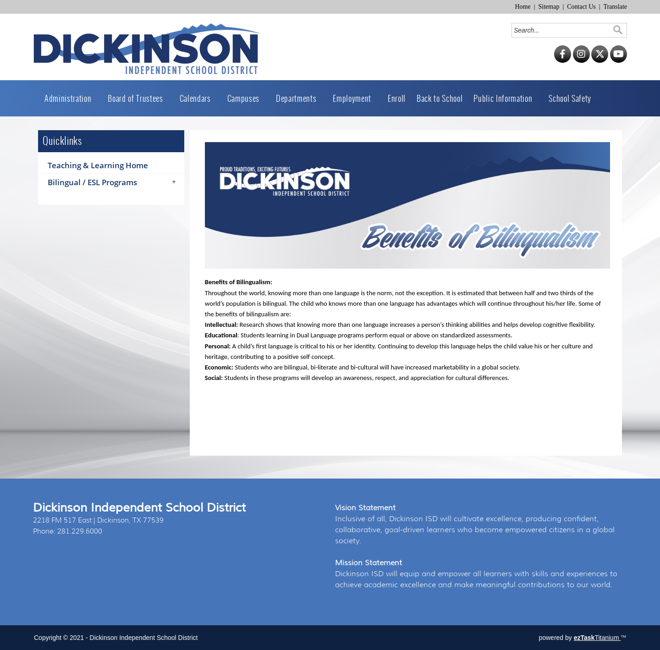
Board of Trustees (138, 98)
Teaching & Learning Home (98, 165)
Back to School (439, 98)
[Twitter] (599, 60)
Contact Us (581, 6)
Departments (299, 98)
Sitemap (549, 6)
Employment (355, 98)
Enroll (397, 98)
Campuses (246, 98)
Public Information (505, 98)
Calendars (198, 98)
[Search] (562, 30)
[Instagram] (581, 60)
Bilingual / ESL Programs (115, 182)
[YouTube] (618, 60)
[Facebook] (562, 60)
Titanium (597, 637)
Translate (615, 6)
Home (522, 6)
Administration (70, 98)
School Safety (570, 98)
